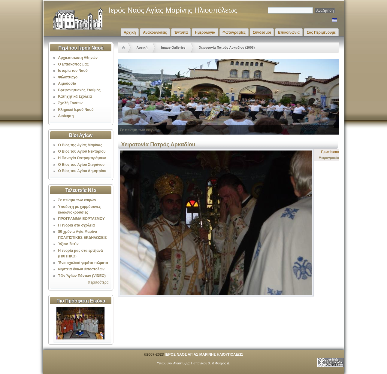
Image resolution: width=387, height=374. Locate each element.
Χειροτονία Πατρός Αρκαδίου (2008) (227, 47)
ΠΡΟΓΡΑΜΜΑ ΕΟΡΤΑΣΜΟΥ (81, 219)
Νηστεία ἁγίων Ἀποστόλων (81, 269)
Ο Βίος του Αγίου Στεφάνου (81, 165)
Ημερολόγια (205, 32)
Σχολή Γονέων (70, 103)
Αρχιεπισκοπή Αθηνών (77, 58)
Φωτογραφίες (234, 32)
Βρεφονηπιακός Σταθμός (79, 90)
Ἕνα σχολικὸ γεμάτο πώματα (83, 263)
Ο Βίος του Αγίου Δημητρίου (82, 171)
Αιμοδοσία (67, 83)
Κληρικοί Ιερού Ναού (75, 110)
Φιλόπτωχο (67, 77)
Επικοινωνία (289, 32)
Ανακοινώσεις (155, 32)
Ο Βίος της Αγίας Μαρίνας (80, 145)
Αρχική (130, 32)
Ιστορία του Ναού (72, 70)
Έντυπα (181, 32)
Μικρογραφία (329, 158)
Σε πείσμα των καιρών (77, 200)
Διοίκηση (66, 116)
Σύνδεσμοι (262, 32)
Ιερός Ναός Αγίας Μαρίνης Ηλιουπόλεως (173, 10)
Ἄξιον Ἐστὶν (68, 244)
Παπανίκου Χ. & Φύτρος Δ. (210, 363)
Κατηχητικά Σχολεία (75, 96)
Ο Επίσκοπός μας (73, 64)
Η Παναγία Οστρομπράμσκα (82, 158)
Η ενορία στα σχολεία (76, 225)
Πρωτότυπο (330, 152)
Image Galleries (173, 47)
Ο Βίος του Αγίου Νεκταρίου (81, 151)
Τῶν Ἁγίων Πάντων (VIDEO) (82, 276)
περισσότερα (98, 282)
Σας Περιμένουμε (321, 32)
